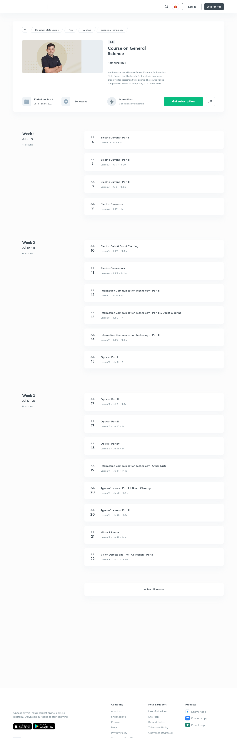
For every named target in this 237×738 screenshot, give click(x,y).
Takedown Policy (158, 727)
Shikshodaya (118, 716)
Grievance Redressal (160, 732)
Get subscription (183, 92)
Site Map (153, 716)
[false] (210, 92)
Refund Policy (156, 722)
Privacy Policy (119, 732)
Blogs (114, 727)
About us (116, 711)
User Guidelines (157, 711)
